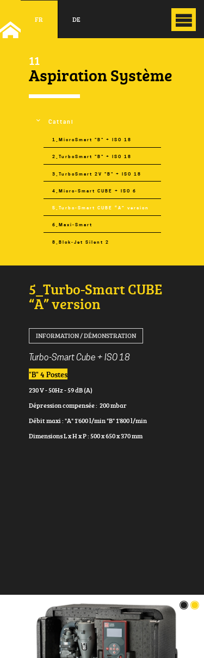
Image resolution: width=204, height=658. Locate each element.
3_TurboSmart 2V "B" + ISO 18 (96, 174)
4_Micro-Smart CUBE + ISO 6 (94, 191)
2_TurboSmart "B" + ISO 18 (92, 156)
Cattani (61, 122)
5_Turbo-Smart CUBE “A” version (100, 208)
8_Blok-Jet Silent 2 (80, 242)
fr (39, 19)
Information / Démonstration (86, 335)
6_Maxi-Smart (72, 224)
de (76, 19)
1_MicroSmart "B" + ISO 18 (92, 139)
